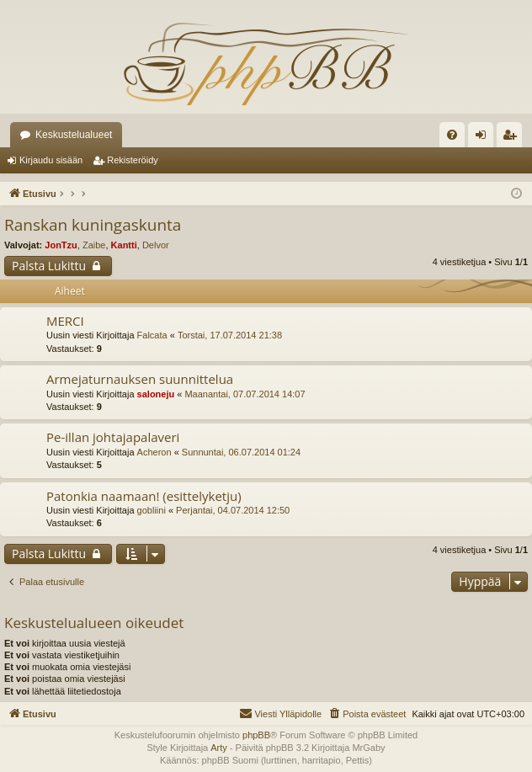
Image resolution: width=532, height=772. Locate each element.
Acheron (154, 452)
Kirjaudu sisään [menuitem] (484, 138)
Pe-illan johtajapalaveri (112, 437)
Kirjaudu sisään (50, 160)
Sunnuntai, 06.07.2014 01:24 (241, 452)
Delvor (155, 245)
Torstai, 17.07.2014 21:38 (230, 335)
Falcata (152, 335)
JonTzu (61, 245)
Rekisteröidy (132, 160)
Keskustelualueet (73, 135)
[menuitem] (452, 134)
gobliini (151, 510)
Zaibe (94, 245)
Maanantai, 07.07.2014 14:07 (244, 394)
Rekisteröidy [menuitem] (513, 138)
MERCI (65, 320)
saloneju (156, 394)
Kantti (124, 245)
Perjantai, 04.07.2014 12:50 (233, 510)
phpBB (256, 735)
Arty (218, 748)
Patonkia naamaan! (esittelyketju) (144, 495)
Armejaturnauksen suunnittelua (139, 378)
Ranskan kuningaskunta (92, 225)
